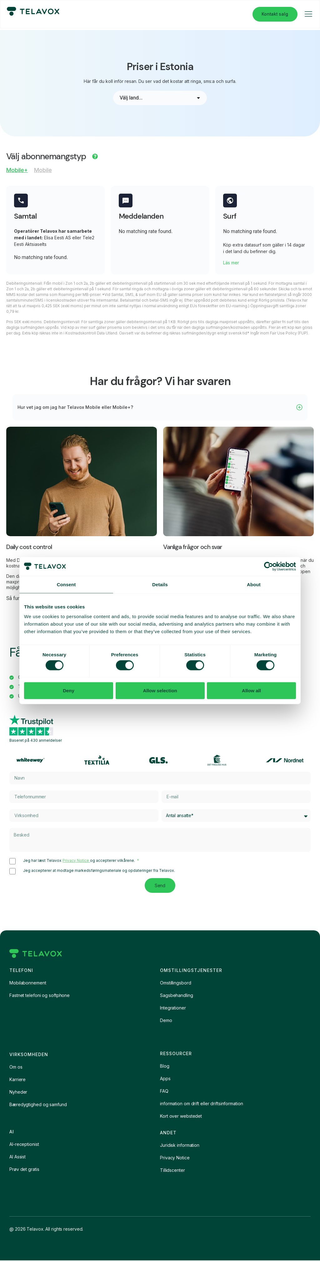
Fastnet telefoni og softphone (39, 996)
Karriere (17, 1080)
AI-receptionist (24, 1144)
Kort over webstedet (181, 1116)
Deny (68, 690)
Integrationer (173, 1008)
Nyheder (18, 1092)
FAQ (164, 1091)
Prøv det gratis (24, 1169)
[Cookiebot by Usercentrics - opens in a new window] (268, 566)
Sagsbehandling (176, 996)
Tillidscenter (172, 1170)
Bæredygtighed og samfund (38, 1105)
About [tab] (254, 584)
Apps (165, 1079)
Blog (164, 1066)
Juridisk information (179, 1145)
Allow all (251, 690)
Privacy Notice (76, 860)
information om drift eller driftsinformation (201, 1104)
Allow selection (160, 690)
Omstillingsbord (175, 983)
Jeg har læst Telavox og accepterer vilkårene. (79, 861)
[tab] (17, 171)
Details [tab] (160, 584)
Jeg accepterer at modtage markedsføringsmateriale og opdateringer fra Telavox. (99, 871)
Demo (166, 1021)
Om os (15, 1067)
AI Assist (17, 1157)
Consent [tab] (66, 584)
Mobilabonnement (27, 983)
